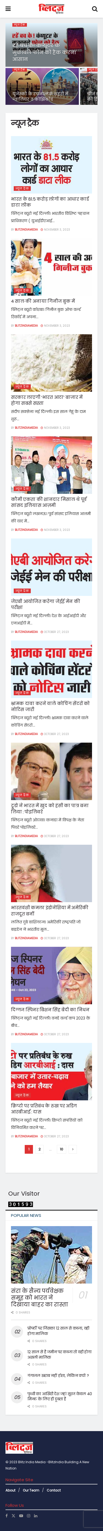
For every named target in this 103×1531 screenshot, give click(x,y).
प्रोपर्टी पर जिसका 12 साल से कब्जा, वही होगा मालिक (58, 1330)
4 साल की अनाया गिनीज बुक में (43, 301)
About (10, 1490)
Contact (54, 1490)
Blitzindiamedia (26, 230)
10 (61, 1149)
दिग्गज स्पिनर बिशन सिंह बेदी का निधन (50, 1010)
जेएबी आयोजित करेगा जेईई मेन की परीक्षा (45, 604)
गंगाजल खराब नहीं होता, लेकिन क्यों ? (58, 1375)
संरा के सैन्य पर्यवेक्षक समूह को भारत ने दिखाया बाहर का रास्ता (39, 1297)
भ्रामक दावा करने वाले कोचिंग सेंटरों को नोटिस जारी (50, 706)
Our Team (31, 1490)
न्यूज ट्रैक (19, 24)
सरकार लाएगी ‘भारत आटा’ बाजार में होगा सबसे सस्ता (47, 400)
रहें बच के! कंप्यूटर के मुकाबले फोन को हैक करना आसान (44, 52)
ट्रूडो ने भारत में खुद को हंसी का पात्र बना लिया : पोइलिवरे (50, 809)
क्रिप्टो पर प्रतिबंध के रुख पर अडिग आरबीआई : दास (44, 1109)
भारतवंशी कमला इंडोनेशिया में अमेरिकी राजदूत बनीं (49, 911)
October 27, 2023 (55, 632)
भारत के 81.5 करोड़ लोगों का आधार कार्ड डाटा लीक (50, 202)
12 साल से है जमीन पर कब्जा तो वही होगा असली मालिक (59, 1354)
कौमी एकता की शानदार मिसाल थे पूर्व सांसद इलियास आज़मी (49, 502)
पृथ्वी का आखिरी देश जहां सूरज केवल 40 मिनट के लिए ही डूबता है (59, 1396)
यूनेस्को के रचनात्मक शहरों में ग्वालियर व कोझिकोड (40, 96)
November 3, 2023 (55, 230)
